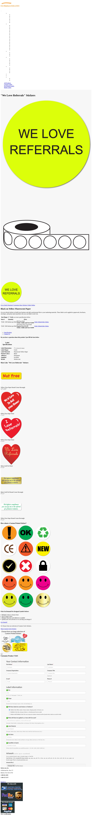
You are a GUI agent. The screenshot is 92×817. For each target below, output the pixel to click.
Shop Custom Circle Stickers (8, 629)
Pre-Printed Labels (9, 86)
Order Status (14, 69)
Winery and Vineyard (16, 30)
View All (13, 25)
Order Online (31, 305)
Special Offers (15, 22)
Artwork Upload (15, 56)
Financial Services (16, 39)
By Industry (10, 24)
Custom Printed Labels (17, 16)
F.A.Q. (12, 65)
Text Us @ (7, 780)
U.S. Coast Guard (15, 45)
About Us (10, 57)
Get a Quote (14, 54)
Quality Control (15, 27)
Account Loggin (15, 78)
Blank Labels (7, 87)
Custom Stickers (11, 51)
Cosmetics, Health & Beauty (18, 34)
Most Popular (14, 21)
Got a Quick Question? (7, 305)
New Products (14, 19)
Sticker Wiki (14, 62)
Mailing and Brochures (17, 40)
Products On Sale (15, 18)
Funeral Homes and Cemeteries (19, 48)
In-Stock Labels (15, 15)
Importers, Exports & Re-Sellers (19, 31)
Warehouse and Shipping (17, 36)
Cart (8, 77)
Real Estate (14, 43)
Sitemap (13, 72)
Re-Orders (10, 74)
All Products (7, 83)
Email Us (3, 782)
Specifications (8, 332)
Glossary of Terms (16, 63)
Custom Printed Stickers (17, 37)
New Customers (15, 80)
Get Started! (4, 622)
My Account (10, 75)
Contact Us (10, 66)
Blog (12, 60)
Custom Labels (8, 84)
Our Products (11, 13)
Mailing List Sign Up (16, 71)
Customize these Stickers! (20, 305)
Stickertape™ (14, 42)
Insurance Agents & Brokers (18, 28)
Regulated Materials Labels (18, 46)
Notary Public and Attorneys (18, 33)
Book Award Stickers (16, 49)
